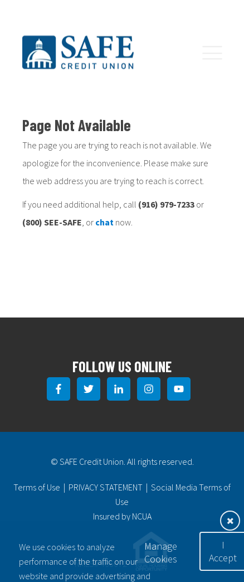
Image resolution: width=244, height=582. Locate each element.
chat (104, 222)
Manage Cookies (160, 552)
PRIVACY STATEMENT (106, 487)
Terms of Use (36, 487)
